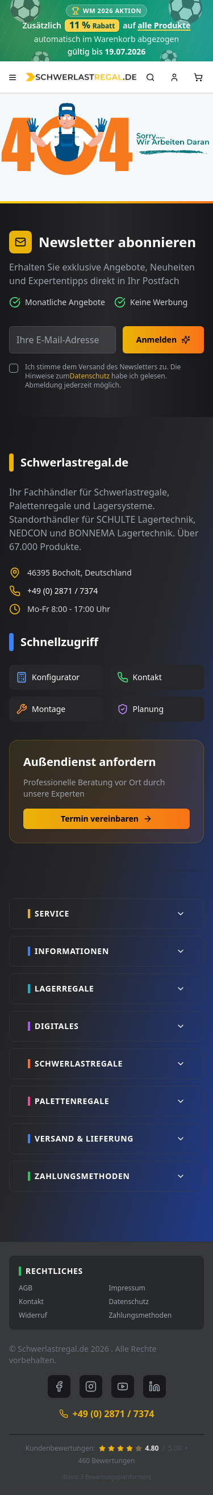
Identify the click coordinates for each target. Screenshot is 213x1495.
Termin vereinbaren (106, 818)
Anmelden (163, 339)
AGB (25, 1288)
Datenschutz (90, 376)
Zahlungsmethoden (140, 1315)
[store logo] (81, 77)
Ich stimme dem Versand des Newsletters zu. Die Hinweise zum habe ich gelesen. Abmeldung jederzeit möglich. (103, 376)
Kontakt (31, 1301)
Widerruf (33, 1315)
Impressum (127, 1288)
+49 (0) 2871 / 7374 (62, 590)
